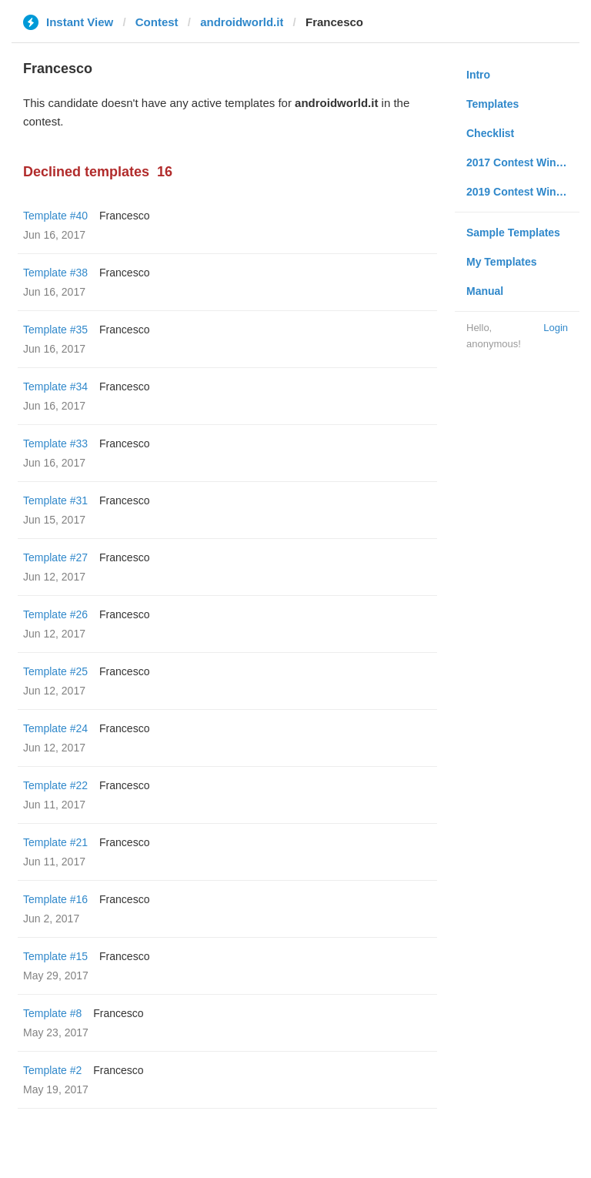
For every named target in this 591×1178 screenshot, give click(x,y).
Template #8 (52, 1013)
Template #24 (55, 728)
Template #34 (55, 386)
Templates (492, 104)
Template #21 (55, 842)
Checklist (490, 133)
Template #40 (55, 215)
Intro (478, 75)
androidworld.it (241, 21)
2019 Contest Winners (522, 192)
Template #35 (55, 329)
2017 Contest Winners (522, 162)
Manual (484, 291)
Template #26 (55, 614)
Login (555, 327)
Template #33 (55, 443)
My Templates (501, 262)
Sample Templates (513, 232)
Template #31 (55, 500)
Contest (157, 21)
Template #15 (55, 956)
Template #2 (52, 1070)
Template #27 (55, 557)
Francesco (124, 215)
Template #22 (55, 785)
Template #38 (55, 272)
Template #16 (55, 899)
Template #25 (55, 671)
